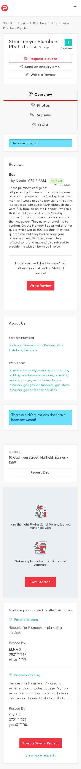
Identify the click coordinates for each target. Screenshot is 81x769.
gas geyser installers (36, 380)
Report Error (40, 472)
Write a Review (40, 74)
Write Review (41, 285)
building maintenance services (31, 375)
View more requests (40, 755)
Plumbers (39, 23)
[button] (75, 8)
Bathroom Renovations (26, 345)
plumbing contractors (52, 370)
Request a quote (40, 58)
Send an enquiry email (40, 66)
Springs (23, 23)
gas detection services (40, 390)
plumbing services (22, 370)
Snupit (7, 23)
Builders (50, 345)
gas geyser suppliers (38, 385)
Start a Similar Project (40, 743)
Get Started (40, 582)
